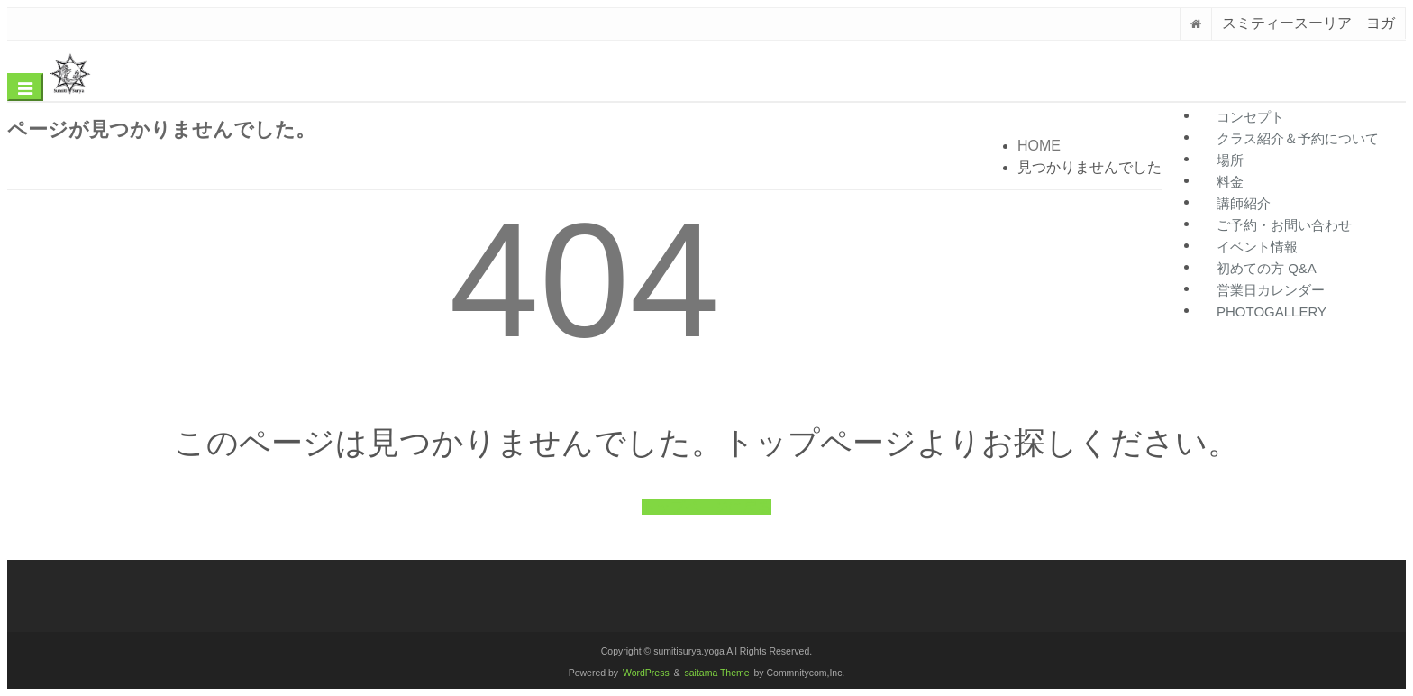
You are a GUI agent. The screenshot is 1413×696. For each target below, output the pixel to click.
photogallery (1271, 311)
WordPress (646, 673)
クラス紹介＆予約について (1298, 138)
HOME (1039, 145)
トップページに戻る (706, 507)
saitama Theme (717, 673)
